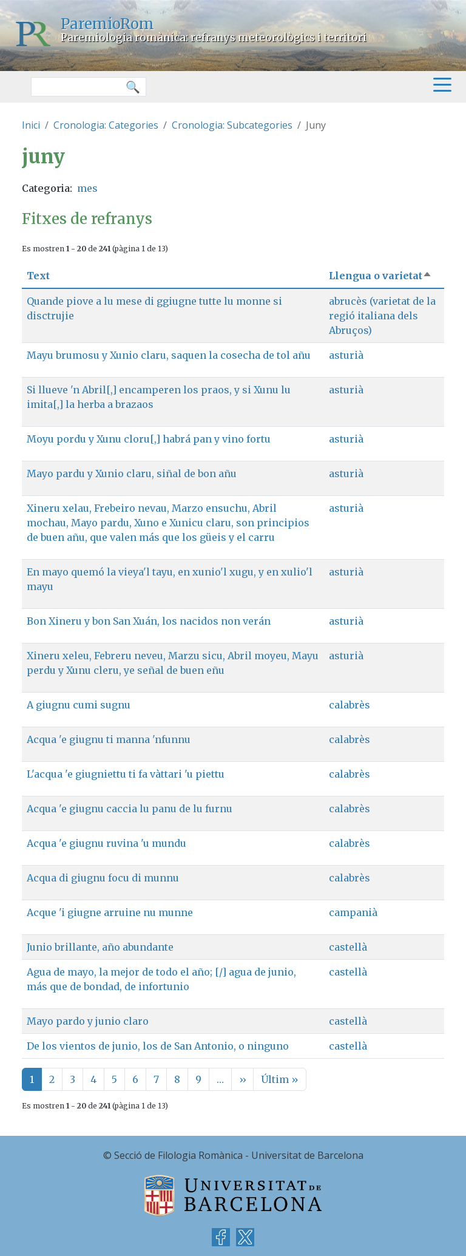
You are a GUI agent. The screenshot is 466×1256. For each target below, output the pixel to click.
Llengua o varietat (380, 276)
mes (87, 188)
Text (38, 276)
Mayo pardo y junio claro (88, 1021)
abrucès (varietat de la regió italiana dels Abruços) (382, 315)
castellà (348, 947)
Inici (31, 125)
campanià (353, 912)
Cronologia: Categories (105, 125)
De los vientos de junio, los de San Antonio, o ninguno (158, 1046)
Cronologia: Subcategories (232, 125)
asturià (346, 355)
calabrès (349, 705)
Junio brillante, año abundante (100, 947)
